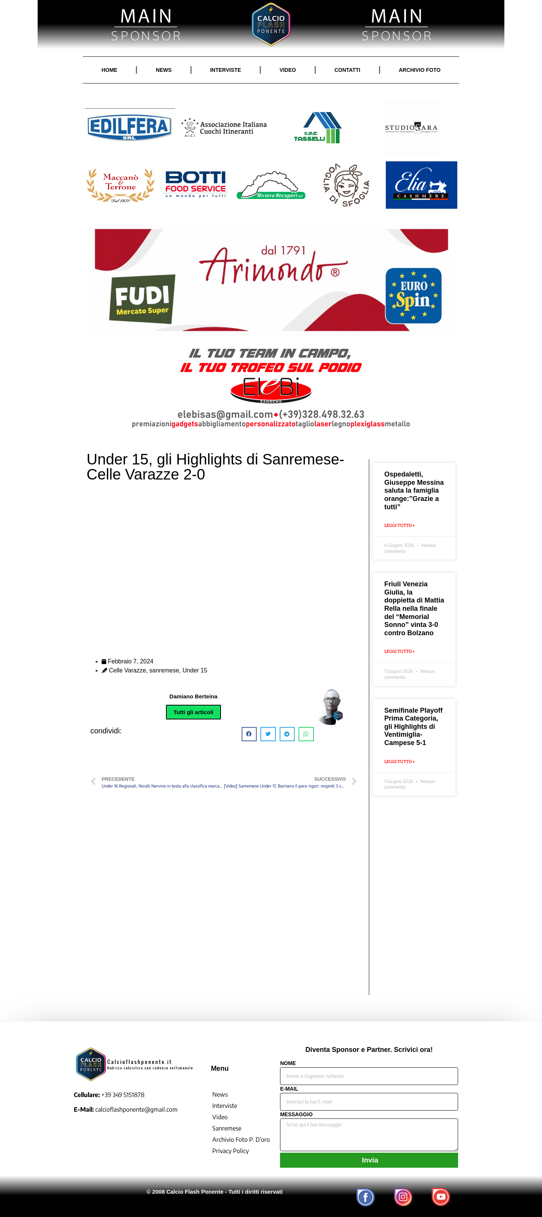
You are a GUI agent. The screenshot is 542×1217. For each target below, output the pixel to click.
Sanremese (226, 1128)
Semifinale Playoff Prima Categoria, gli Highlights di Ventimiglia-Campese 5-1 (413, 727)
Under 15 (195, 670)
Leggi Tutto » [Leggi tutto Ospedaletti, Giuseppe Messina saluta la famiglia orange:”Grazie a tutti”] (399, 525)
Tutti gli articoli (193, 712)
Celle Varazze (127, 670)
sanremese (164, 670)
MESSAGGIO (296, 1114)
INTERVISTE (225, 70)
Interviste (224, 1105)
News (220, 1094)
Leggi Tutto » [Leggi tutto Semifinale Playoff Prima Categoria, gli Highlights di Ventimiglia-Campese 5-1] (399, 761)
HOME (109, 70)
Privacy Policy (230, 1151)
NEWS (164, 70)
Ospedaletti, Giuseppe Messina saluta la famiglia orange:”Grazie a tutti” (414, 490)
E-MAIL (289, 1089)
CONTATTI (347, 70)
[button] (249, 734)
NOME (288, 1063)
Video (220, 1117)
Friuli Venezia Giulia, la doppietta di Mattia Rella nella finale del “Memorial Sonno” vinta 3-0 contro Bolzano (414, 608)
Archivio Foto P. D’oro (241, 1139)
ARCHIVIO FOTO (419, 70)
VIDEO (288, 70)
